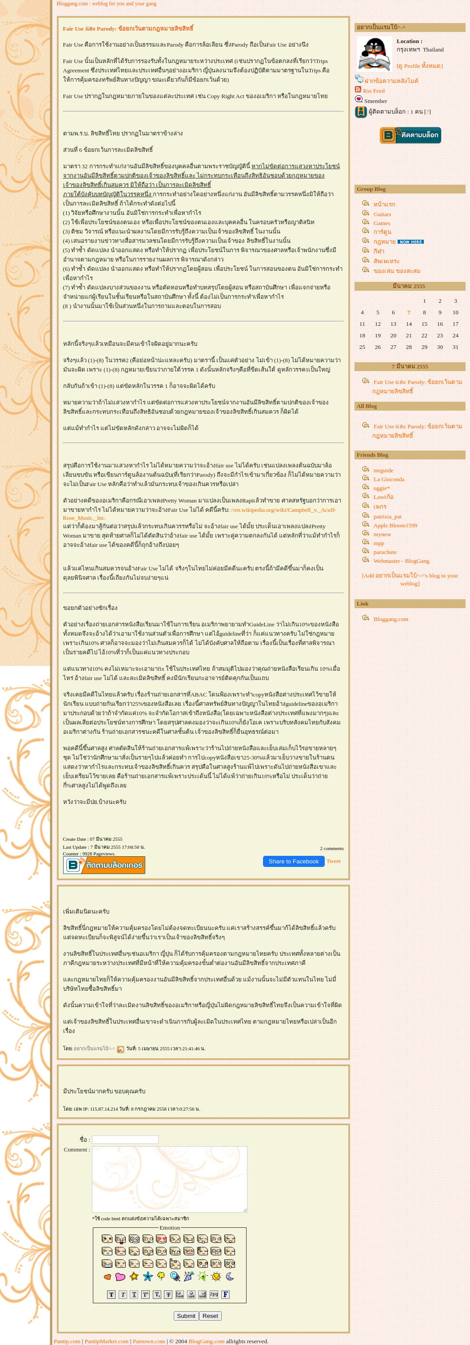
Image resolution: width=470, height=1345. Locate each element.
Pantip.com (67, 1341)
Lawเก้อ (384, 497)
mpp (379, 543)
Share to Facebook (294, 861)
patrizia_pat (388, 516)
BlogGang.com (206, 1341)
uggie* (382, 488)
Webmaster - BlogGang (402, 561)
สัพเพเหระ (387, 261)
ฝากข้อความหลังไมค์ (391, 81)
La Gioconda (389, 479)
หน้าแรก (384, 204)
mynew (382, 534)
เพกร (380, 506)
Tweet (334, 861)
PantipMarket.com (107, 1341)
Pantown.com (149, 1341)
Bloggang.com (391, 619)
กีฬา (379, 251)
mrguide (383, 470)
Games (382, 223)
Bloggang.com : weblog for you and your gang (107, 3)
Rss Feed (374, 90)
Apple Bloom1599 (396, 525)
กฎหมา (385, 241)
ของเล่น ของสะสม (397, 271)
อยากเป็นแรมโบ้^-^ (99, 1048)
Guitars (382, 214)
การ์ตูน (382, 232)
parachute (385, 552)
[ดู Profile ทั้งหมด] (420, 66)
